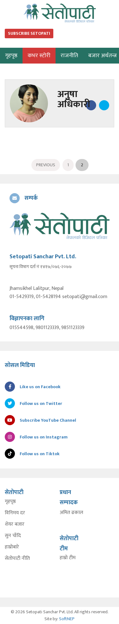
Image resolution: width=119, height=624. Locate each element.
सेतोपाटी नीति (17, 558)
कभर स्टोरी (39, 55)
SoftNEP (67, 618)
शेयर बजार (14, 524)
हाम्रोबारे (12, 547)
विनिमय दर (15, 513)
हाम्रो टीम (68, 558)
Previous (45, 164)
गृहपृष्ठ (10, 502)
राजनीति (69, 55)
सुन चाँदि (13, 536)
